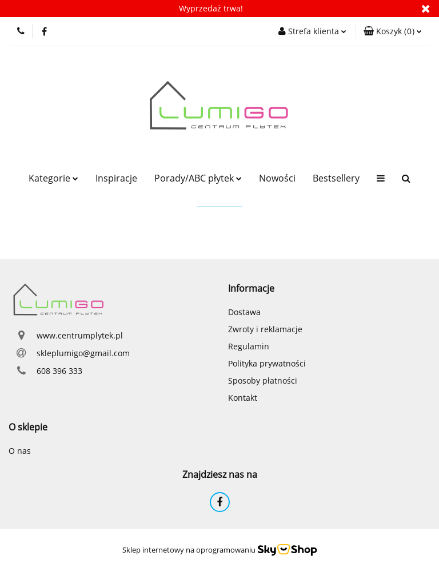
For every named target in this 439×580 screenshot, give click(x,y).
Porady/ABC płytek (198, 178)
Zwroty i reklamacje (265, 329)
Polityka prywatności (267, 363)
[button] (392, 31)
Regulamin (248, 346)
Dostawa (244, 312)
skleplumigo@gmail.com (83, 353)
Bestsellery (336, 178)
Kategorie (53, 178)
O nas (20, 450)
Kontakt (242, 397)
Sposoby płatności (262, 380)
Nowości (277, 178)
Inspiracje (116, 178)
